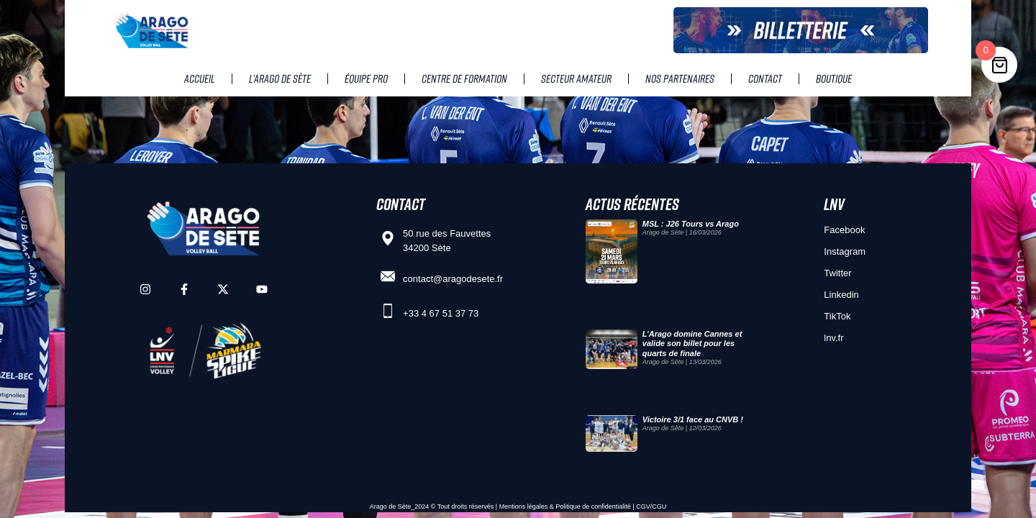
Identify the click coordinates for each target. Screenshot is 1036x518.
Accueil (199, 78)
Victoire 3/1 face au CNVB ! (692, 419)
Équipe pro (366, 78)
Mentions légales (523, 506)
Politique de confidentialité (593, 506)
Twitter (837, 273)
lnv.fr (833, 337)
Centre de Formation (464, 78)
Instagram (844, 251)
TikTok (837, 316)
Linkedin (841, 294)
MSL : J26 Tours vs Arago (690, 223)
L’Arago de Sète (280, 78)
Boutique (834, 78)
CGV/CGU (651, 506)
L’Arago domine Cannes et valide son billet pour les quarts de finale (692, 343)
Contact (765, 78)
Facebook (844, 229)
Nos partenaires (679, 78)
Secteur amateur (576, 78)
